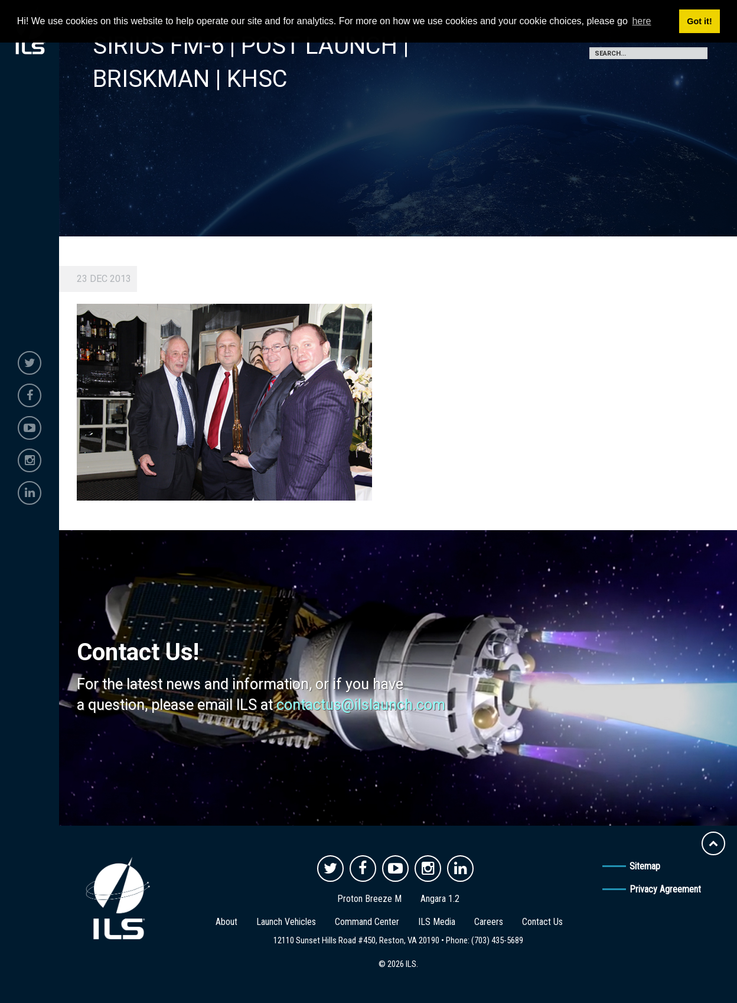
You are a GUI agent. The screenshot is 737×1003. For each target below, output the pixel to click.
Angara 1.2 (439, 898)
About (226, 921)
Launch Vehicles (286, 921)
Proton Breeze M (369, 898)
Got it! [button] (699, 21)
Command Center (367, 921)
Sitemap (645, 866)
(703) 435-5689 (497, 940)
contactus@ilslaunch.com (360, 704)
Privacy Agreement (665, 889)
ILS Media (436, 921)
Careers (488, 921)
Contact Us (542, 921)
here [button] (641, 21)
